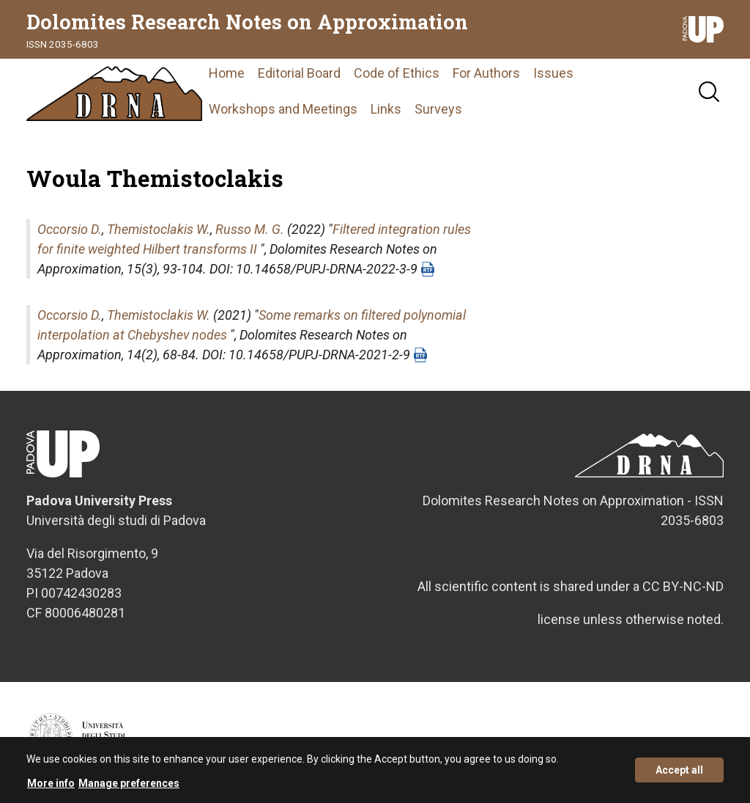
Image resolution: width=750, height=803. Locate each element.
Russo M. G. (249, 229)
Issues (553, 73)
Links (386, 109)
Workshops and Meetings (283, 109)
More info (51, 787)
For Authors (486, 73)
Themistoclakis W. (158, 229)
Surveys (438, 109)
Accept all (679, 774)
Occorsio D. (69, 229)
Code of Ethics (396, 73)
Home (227, 73)
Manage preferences (128, 787)
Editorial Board (299, 73)
